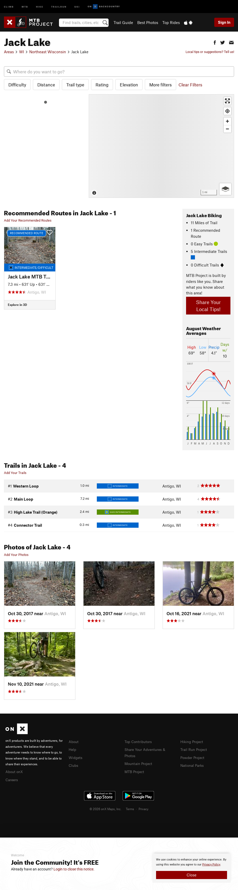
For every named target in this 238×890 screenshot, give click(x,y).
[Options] (225, 189)
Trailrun (59, 6)
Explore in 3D (17, 304)
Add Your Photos (16, 555)
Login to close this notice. (73, 869)
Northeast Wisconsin (47, 51)
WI (21, 51)
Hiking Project (192, 741)
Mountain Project (139, 762)
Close (192, 875)
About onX (14, 771)
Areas (9, 51)
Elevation (129, 84)
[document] (191, 868)
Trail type (75, 84)
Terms (130, 808)
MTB (25, 6)
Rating (102, 84)
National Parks (193, 764)
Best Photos (147, 22)
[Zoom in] (227, 121)
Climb (9, 6)
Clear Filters (190, 84)
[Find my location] (227, 111)
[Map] (161, 146)
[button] (214, 42)
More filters (160, 84)
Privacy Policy (211, 864)
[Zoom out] (227, 129)
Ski (77, 6)
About (74, 741)
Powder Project (193, 757)
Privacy (143, 808)
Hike (39, 6)
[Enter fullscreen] (227, 101)
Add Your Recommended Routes (27, 220)
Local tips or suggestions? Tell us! (210, 52)
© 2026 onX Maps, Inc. (105, 808)
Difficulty (17, 84)
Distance (46, 84)
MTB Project (135, 770)
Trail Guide (123, 22)
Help (73, 749)
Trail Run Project (194, 749)
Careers (12, 779)
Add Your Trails (15, 473)
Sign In (224, 22)
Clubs (74, 764)
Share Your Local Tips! (208, 305)
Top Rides (171, 22)
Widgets (76, 757)
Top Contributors (139, 741)
